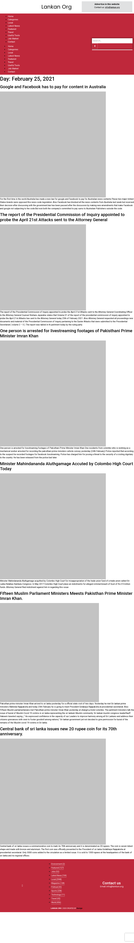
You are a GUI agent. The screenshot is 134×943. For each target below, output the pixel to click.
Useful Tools (14, 65)
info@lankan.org (112, 7)
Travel (10, 62)
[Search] (112, 40)
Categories (13, 49)
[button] (22, 885)
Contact (11, 71)
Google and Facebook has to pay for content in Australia (53, 86)
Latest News (14, 56)
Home (10, 46)
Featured (12, 59)
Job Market (13, 68)
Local (10, 52)
